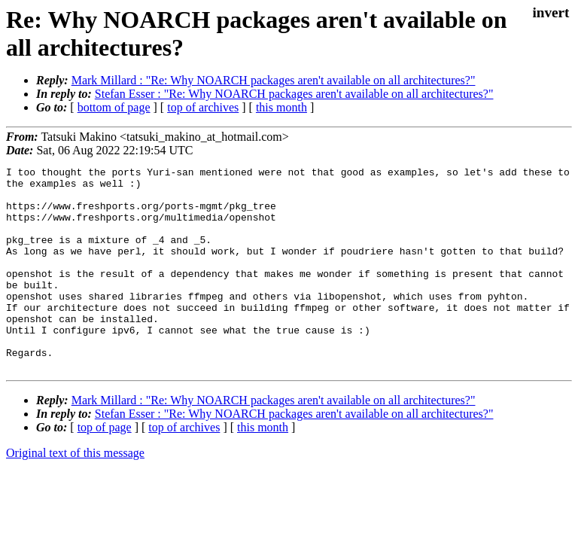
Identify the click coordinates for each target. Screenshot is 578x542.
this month (281, 107)
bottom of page (114, 107)
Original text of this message (75, 493)
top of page (105, 467)
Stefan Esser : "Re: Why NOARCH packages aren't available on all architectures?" (294, 93)
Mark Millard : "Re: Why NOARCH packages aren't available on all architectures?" (273, 80)
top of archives (203, 107)
